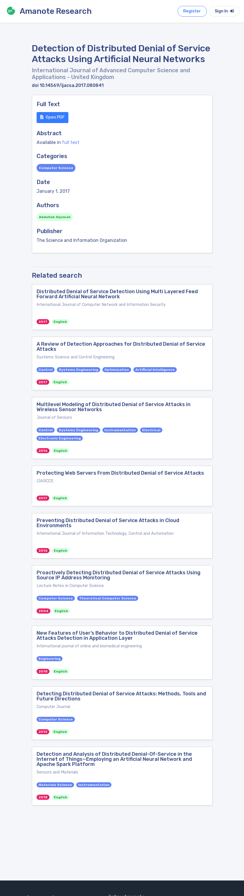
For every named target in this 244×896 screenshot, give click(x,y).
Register (192, 11)
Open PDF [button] (52, 117)
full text (70, 142)
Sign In (224, 11)
